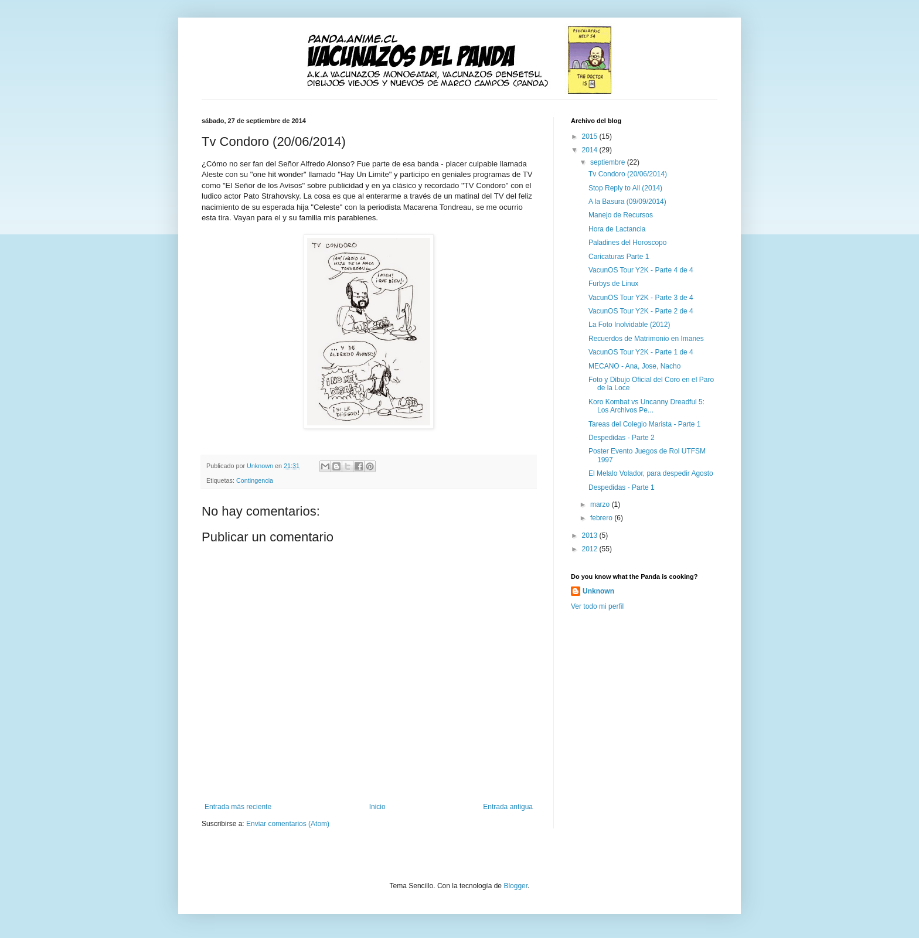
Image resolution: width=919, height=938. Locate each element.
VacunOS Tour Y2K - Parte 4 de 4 (640, 270)
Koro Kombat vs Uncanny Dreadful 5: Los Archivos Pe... (646, 406)
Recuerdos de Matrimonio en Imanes (646, 339)
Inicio (377, 807)
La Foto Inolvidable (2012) (629, 324)
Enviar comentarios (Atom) (287, 824)
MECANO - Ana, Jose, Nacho (634, 366)
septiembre (608, 162)
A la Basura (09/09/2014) (627, 201)
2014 (591, 150)
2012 (591, 549)
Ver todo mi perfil (597, 606)
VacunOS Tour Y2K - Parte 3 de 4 (640, 298)
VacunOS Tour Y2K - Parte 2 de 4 (640, 311)
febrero (602, 518)
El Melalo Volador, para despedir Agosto (650, 473)
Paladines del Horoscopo (627, 242)
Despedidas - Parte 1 (621, 487)
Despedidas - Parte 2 (621, 438)
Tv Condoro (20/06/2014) (627, 174)
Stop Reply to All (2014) (625, 188)
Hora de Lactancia (616, 229)
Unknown (598, 591)
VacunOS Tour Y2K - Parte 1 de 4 (640, 352)
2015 (591, 136)
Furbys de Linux (613, 283)
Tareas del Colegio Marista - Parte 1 (644, 424)
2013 (591, 535)
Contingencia (254, 480)
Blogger (515, 886)
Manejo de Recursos (620, 215)
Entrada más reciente (238, 807)
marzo (601, 504)
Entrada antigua (508, 807)
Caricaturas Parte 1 (618, 257)
